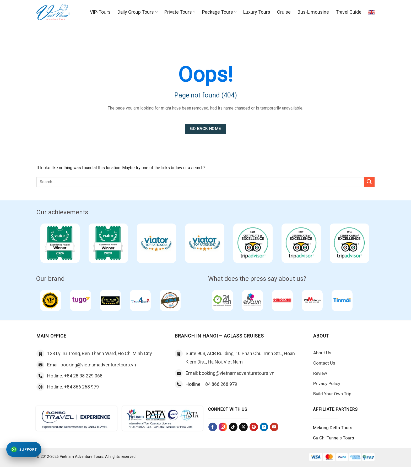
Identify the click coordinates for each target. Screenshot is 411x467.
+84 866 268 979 (81, 387)
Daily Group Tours (137, 12)
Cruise (284, 12)
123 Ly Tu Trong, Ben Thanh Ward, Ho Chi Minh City (99, 353)
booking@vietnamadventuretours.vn (98, 364)
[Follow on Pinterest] (254, 427)
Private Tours (179, 12)
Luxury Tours (256, 12)
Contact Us (324, 363)
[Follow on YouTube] (274, 427)
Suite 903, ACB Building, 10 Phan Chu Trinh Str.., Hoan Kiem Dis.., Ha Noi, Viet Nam (240, 358)
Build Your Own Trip (332, 393)
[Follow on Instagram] (223, 427)
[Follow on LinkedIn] (264, 427)
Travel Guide (348, 12)
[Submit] (369, 182)
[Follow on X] (243, 427)
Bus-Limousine (313, 12)
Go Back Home (205, 128)
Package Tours (219, 12)
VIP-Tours (100, 12)
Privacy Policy (326, 383)
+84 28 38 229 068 (83, 375)
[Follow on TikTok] (233, 427)
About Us (322, 352)
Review (320, 373)
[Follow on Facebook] (212, 427)
